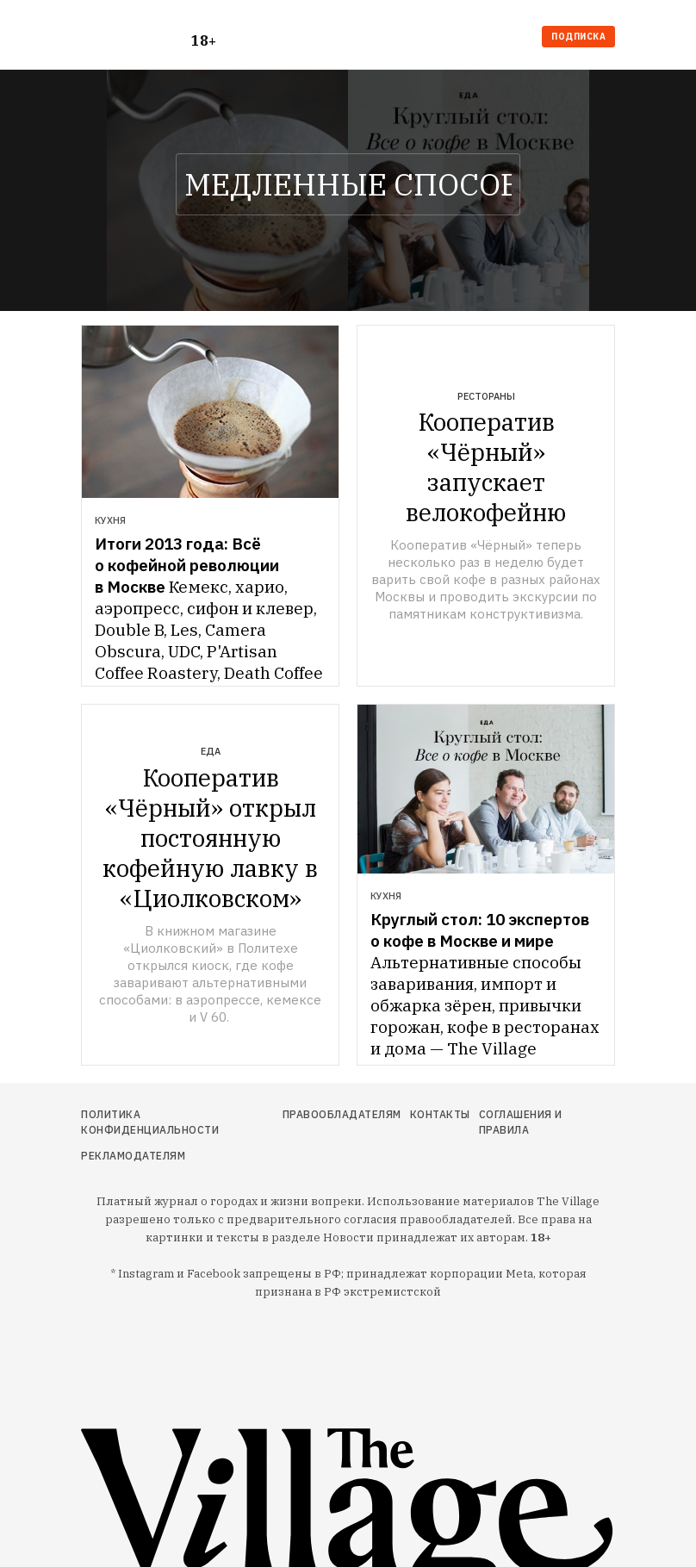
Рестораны (486, 396)
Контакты (440, 1114)
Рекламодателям (133, 1155)
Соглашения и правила (520, 1122)
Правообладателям (342, 1114)
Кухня (110, 520)
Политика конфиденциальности (150, 1122)
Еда (211, 751)
